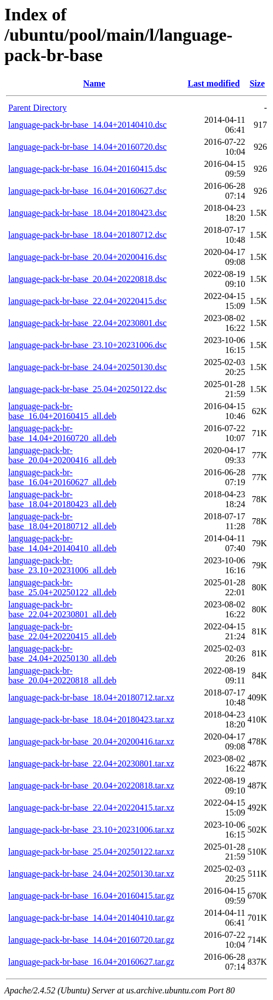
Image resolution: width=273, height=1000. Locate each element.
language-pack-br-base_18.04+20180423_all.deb (62, 499)
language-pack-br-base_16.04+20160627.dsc (87, 190)
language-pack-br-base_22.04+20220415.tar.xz (91, 807)
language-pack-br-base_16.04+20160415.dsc (87, 168)
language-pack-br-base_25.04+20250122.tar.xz (91, 851)
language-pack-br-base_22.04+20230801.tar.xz (91, 763)
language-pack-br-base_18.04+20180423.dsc (87, 213)
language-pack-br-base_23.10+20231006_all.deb (62, 565)
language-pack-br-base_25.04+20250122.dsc (87, 389)
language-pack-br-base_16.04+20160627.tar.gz (91, 961)
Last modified (214, 83)
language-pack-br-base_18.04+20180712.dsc (87, 235)
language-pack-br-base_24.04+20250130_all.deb (62, 653)
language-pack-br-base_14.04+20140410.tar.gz (91, 917)
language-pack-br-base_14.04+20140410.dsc (87, 124)
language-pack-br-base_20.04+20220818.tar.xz (91, 785)
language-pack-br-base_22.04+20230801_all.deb (62, 609)
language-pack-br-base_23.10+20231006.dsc (87, 345)
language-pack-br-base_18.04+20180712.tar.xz (91, 697)
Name (94, 83)
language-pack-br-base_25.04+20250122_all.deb (62, 587)
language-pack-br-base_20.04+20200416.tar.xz (91, 741)
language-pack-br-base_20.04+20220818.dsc (87, 279)
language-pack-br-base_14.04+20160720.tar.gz (91, 939)
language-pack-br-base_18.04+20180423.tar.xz (91, 719)
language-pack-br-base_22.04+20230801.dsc (87, 323)
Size (257, 83)
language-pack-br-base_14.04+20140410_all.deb (62, 543)
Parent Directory (37, 107)
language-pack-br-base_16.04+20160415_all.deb (62, 411)
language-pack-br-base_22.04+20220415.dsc (87, 301)
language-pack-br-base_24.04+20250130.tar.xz (91, 873)
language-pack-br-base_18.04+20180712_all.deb (62, 521)
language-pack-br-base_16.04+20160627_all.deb (62, 477)
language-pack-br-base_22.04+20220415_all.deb (62, 631)
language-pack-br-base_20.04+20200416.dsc (87, 257)
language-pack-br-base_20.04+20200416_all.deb (62, 455)
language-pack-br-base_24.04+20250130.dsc (87, 367)
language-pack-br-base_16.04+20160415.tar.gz (91, 895)
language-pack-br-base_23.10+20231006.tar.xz (91, 829)
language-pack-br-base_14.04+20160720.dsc (87, 146)
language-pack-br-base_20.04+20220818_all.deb (62, 675)
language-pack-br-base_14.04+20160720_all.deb (62, 433)
